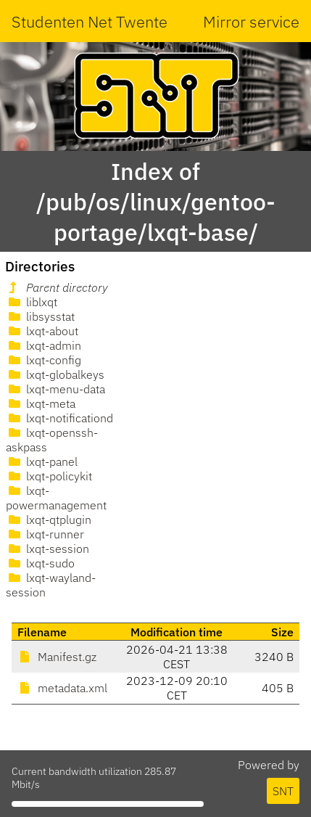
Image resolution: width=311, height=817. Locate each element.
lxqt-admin (43, 345)
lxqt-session (47, 548)
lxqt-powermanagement (56, 497)
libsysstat (40, 316)
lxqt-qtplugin (48, 519)
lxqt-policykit (49, 476)
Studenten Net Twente (89, 21)
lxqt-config (43, 360)
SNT (283, 791)
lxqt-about (42, 331)
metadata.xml (62, 688)
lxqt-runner (45, 534)
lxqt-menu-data (55, 389)
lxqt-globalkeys (55, 374)
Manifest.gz (56, 656)
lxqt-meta (40, 403)
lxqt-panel (42, 461)
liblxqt (31, 302)
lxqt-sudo (40, 563)
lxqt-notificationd (59, 418)
